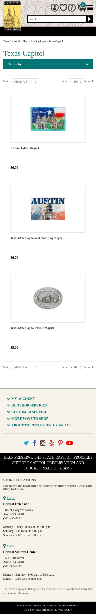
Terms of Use (32, 610)
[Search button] (89, 19)
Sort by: (7, 81)
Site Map (47, 610)
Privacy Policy (63, 610)
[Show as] (76, 81)
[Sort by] (25, 81)
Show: (64, 81)
